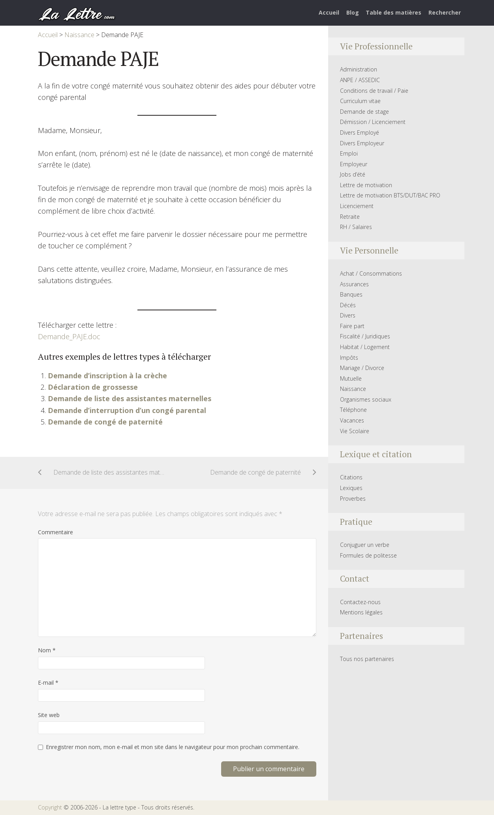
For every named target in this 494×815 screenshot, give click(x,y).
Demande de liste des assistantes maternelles (129, 398)
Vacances (352, 420)
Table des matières (393, 12)
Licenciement (357, 206)
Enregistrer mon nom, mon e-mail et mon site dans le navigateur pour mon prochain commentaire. (172, 747)
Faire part (352, 326)
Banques (351, 294)
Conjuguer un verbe (364, 544)
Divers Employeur (362, 143)
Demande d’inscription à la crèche (107, 375)
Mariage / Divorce (362, 368)
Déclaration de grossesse (93, 387)
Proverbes (353, 498)
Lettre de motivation (366, 185)
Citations (351, 477)
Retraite (350, 216)
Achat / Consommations (371, 273)
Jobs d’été (352, 174)
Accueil (329, 12)
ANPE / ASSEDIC (360, 80)
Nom (47, 650)
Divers (347, 315)
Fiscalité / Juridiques (365, 336)
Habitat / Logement (365, 347)
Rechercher (444, 12)
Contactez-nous (360, 602)
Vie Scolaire (354, 431)
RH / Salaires (356, 227)
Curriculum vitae (360, 101)
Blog (352, 12)
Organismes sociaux (365, 399)
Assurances (354, 284)
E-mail (48, 682)
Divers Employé (359, 132)
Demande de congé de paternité (105, 421)
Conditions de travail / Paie (374, 90)
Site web (49, 715)
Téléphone (353, 409)
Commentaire (55, 532)
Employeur (353, 164)
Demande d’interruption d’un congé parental (127, 410)
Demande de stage (364, 111)
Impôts (349, 357)
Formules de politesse (368, 555)
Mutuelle (351, 378)
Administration (358, 69)
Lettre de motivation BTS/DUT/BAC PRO (390, 195)
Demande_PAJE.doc (69, 336)
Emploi (349, 153)
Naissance (353, 388)
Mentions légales (361, 612)
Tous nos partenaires (367, 659)
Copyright (50, 807)
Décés (348, 305)
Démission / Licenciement (373, 122)
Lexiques (351, 488)
